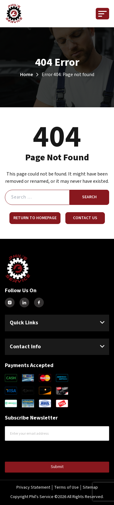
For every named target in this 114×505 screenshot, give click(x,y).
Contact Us (85, 218)
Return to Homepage (35, 218)
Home (26, 74)
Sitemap (90, 487)
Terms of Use (66, 487)
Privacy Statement (33, 487)
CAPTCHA (18, 450)
